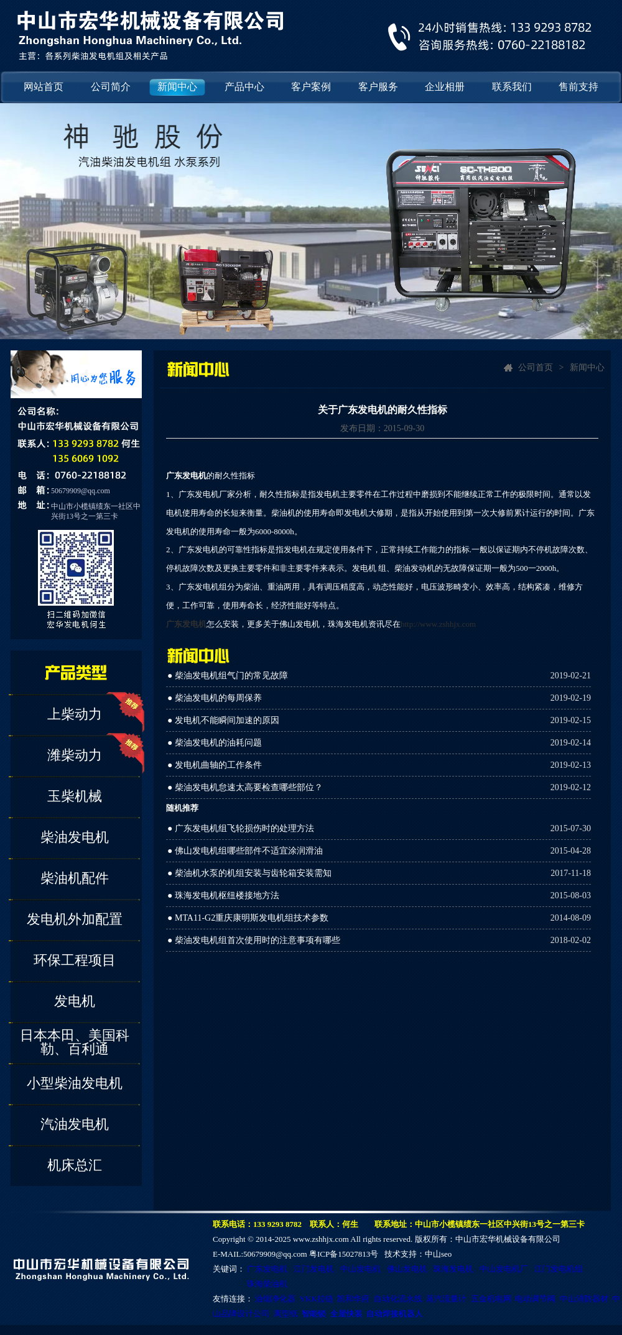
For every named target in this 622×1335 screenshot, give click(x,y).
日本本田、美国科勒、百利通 (74, 1042)
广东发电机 (186, 624)
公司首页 (535, 367)
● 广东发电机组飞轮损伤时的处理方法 (240, 828)
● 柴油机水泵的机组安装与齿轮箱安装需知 (249, 873)
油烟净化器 (275, 1298)
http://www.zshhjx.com (438, 624)
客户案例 (311, 86)
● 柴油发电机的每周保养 (214, 698)
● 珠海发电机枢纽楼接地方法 (223, 895)
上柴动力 (74, 714)
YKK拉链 (316, 1298)
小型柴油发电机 (75, 1083)
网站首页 (43, 86)
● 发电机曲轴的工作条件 (214, 765)
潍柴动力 (74, 755)
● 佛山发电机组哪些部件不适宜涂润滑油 (245, 850)
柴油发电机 (74, 837)
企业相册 (445, 86)
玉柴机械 (74, 796)
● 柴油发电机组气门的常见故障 (227, 675)
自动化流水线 (398, 1298)
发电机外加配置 (75, 919)
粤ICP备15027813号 (343, 1254)
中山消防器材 (584, 1298)
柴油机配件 (74, 878)
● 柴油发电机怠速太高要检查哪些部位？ (245, 787)
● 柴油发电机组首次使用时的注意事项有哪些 (253, 940)
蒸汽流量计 (446, 1298)
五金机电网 (491, 1298)
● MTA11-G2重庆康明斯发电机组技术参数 (247, 918)
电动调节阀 (535, 1298)
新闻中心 (177, 86)
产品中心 (244, 86)
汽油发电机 (74, 1124)
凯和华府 (353, 1298)
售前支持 (578, 86)
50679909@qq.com (80, 490)
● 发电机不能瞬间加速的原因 (223, 720)
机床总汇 (74, 1165)
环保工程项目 (75, 960)
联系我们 (512, 86)
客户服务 (378, 86)
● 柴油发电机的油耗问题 (214, 742)
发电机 (74, 1001)
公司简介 (111, 86)
